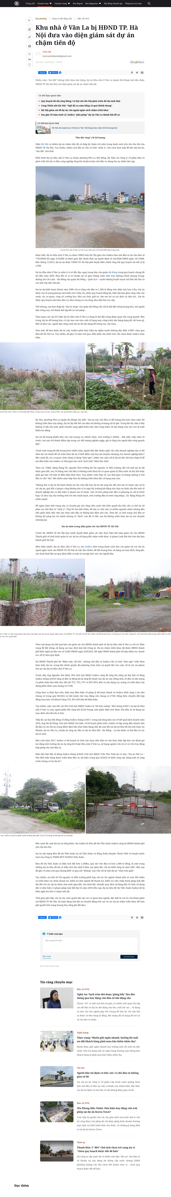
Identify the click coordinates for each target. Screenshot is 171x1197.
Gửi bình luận (129, 957)
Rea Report (78, 3)
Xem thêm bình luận (49, 966)
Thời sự (81, 1142)
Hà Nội (45, 144)
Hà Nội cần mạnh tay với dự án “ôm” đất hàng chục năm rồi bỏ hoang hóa (84, 128)
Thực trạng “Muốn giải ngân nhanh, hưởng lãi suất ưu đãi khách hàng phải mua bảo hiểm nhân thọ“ (107, 1039)
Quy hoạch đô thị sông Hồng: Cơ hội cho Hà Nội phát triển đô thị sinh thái (80, 101)
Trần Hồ (46, 51)
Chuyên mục (44, 3)
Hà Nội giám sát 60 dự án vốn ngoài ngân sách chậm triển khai (74, 110)
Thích (53, 73)
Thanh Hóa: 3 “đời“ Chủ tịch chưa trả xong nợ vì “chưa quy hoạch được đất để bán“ (106, 1149)
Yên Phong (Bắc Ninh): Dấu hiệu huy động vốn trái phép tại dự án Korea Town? (107, 1110)
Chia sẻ (42, 73)
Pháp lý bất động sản (62, 18)
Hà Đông (112, 272)
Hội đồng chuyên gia (113, 3)
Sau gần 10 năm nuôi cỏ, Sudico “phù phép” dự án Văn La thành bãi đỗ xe (80, 114)
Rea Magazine (93, 3)
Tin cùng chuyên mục (56, 982)
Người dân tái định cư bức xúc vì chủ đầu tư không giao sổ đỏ (108, 1074)
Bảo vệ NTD (83, 18)
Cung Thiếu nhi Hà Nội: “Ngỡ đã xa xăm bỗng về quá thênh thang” (76, 105)
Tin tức (81, 1067)
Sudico (88, 546)
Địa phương (41, 18)
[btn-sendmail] (142, 72)
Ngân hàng (82, 1032)
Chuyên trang (62, 3)
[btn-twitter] (137, 72)
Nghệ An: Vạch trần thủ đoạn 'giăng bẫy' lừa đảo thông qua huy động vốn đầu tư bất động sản (106, 996)
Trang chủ (30, 3)
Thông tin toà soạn (133, 3)
